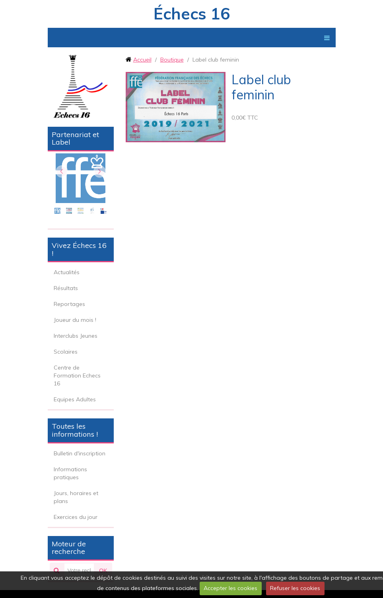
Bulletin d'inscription (79, 453)
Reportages (69, 304)
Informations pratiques (70, 473)
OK (103, 570)
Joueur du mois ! (75, 319)
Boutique (172, 59)
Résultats (66, 288)
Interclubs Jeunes (75, 335)
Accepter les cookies (230, 588)
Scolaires (66, 351)
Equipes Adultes (75, 399)
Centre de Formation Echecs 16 (77, 375)
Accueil (142, 59)
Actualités (67, 272)
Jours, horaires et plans (76, 497)
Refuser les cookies (295, 588)
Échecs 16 (192, 13)
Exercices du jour (75, 517)
